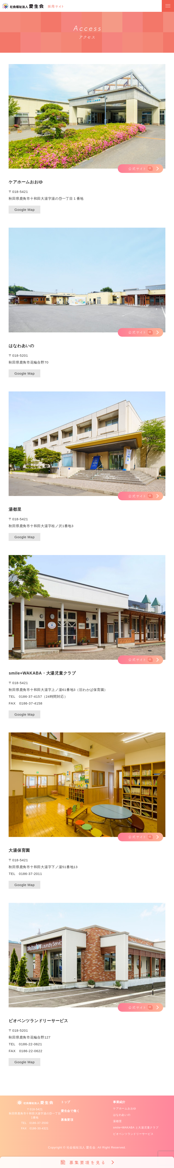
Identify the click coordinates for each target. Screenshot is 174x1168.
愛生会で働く (70, 1111)
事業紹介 (119, 1102)
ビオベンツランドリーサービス (133, 1134)
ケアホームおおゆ (124, 1108)
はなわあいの (121, 1114)
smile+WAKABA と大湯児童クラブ (135, 1127)
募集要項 (67, 1119)
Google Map (24, 210)
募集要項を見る (87, 1162)
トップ (65, 1102)
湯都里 (117, 1121)
